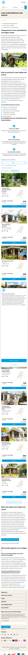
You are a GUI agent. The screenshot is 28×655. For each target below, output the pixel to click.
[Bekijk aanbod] (6, 7)
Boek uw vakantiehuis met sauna (10, 539)
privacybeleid (13, 628)
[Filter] (14, 162)
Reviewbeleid (16, 648)
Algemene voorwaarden (15, 647)
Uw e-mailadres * (5, 620)
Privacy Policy (23, 647)
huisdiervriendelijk (12, 559)
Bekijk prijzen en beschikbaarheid (10, 543)
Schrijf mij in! (6, 626)
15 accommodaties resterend (14, 502)
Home (3, 20)
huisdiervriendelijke (5, 100)
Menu (23, 2)
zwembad (22, 585)
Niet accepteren (14, 364)
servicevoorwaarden (20, 628)
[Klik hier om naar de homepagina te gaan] (3, 2)
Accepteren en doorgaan (17, 360)
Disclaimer (11, 648)
